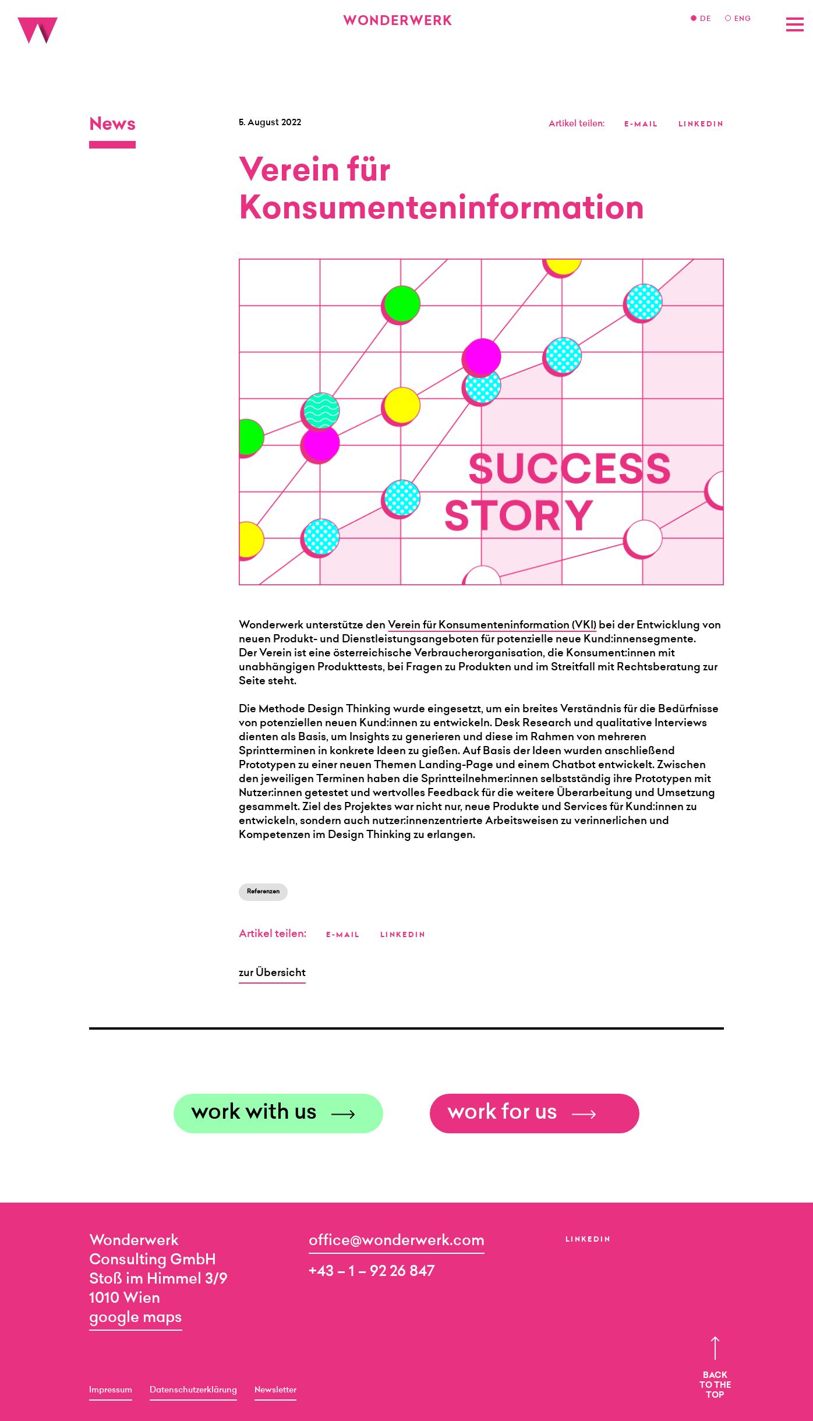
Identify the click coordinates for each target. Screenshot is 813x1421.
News (112, 126)
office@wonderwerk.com (397, 1241)
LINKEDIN (701, 124)
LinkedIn (588, 1239)
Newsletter (275, 1391)
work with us (254, 1113)
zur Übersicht (272, 973)
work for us (502, 1113)
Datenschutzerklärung (193, 1391)
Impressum (110, 1391)
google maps (135, 1318)
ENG (742, 19)
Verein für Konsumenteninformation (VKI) (492, 626)
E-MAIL (641, 124)
